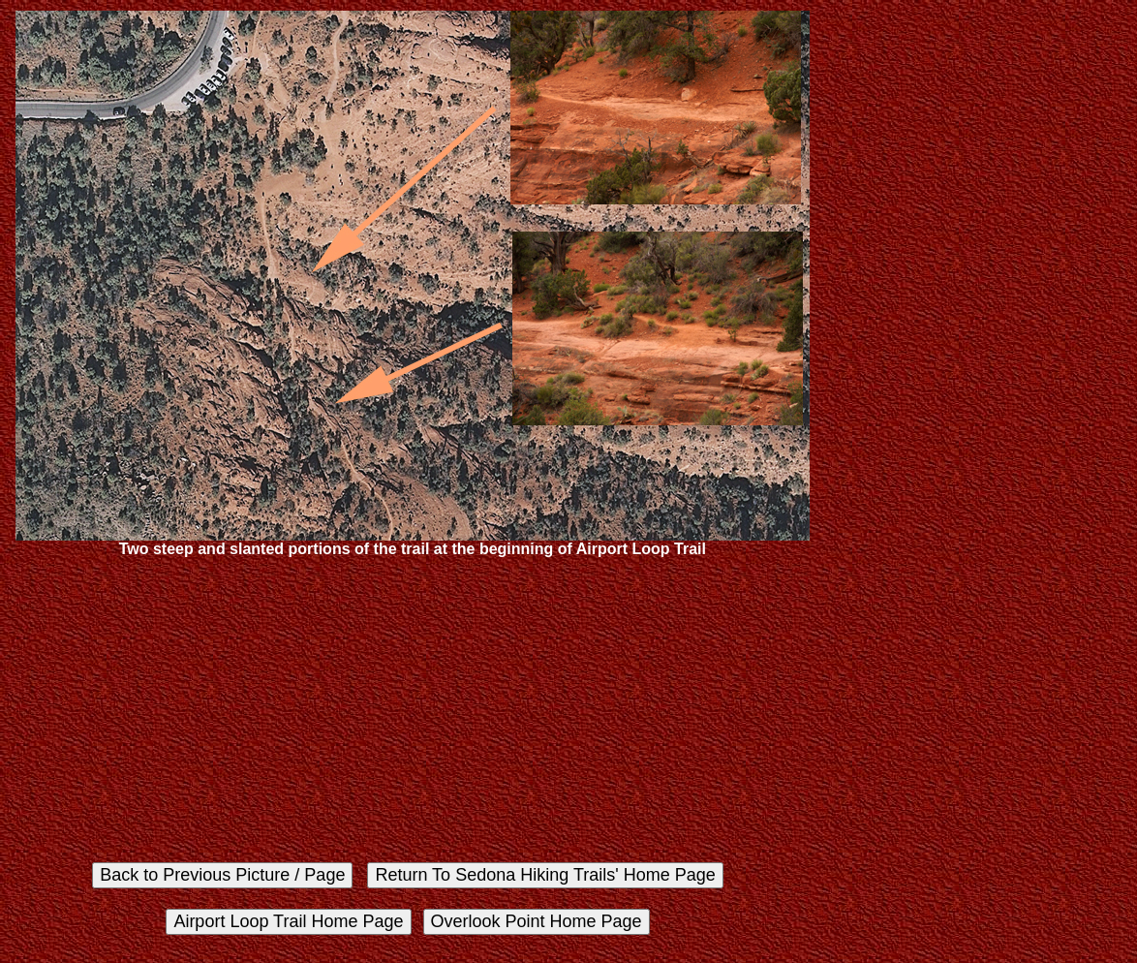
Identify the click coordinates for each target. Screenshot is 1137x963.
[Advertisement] (413, 709)
